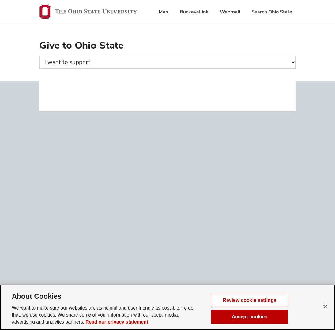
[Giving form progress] (167, 62)
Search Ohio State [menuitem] (271, 12)
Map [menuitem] (163, 12)
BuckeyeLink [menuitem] (194, 12)
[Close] (325, 306)
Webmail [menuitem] (230, 12)
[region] (167, 307)
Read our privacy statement (116, 321)
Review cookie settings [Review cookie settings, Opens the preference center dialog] (250, 300)
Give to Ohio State (81, 45)
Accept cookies (250, 316)
